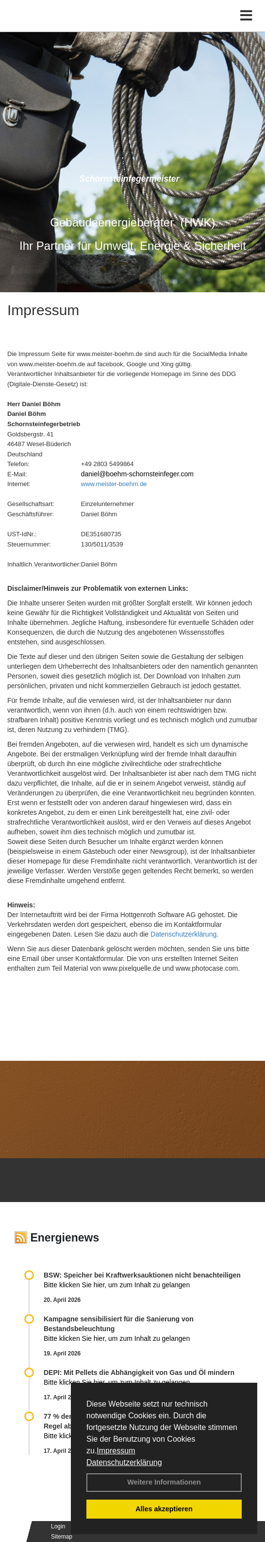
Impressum (116, 1451)
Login (58, 1526)
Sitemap (61, 1536)
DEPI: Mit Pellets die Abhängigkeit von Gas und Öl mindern (144, 1372)
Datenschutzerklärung (124, 1462)
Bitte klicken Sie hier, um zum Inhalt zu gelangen (117, 1285)
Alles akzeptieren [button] (164, 1509)
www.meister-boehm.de (114, 484)
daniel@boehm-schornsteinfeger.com (137, 474)
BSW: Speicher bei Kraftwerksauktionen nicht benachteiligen (142, 1275)
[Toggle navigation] (246, 16)
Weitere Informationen (164, 1482)
